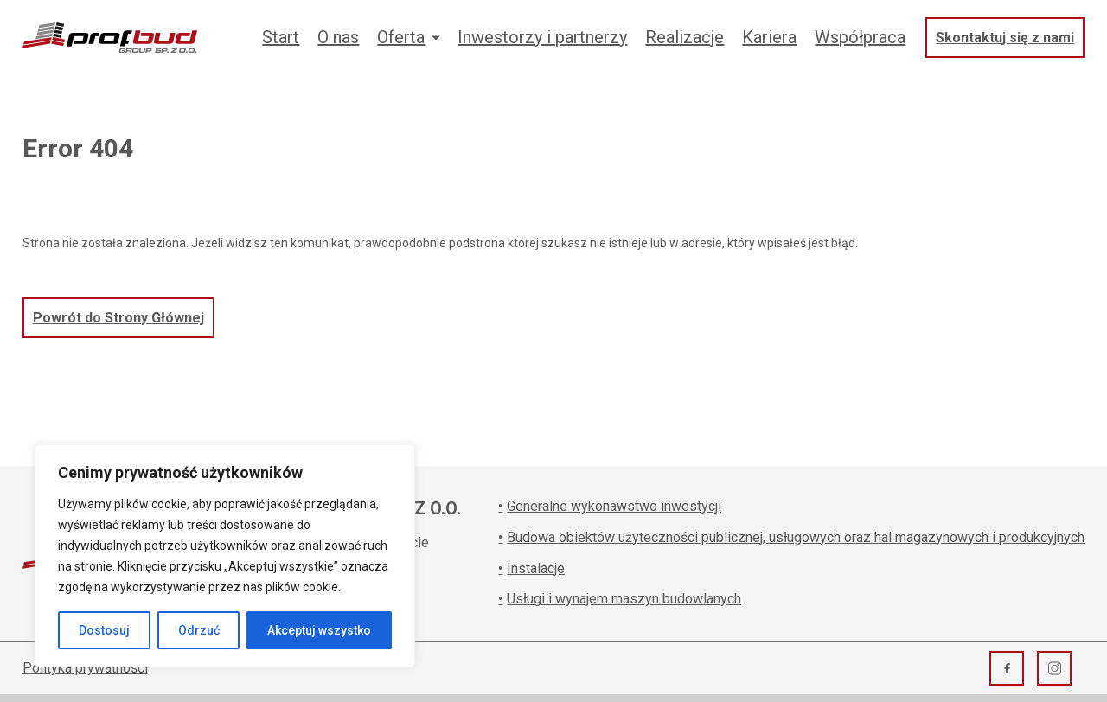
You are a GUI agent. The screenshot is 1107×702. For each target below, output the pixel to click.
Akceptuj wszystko (319, 630)
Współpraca (860, 37)
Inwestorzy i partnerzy (542, 37)
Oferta (401, 37)
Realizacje (684, 37)
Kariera (769, 37)
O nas (338, 37)
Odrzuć (199, 630)
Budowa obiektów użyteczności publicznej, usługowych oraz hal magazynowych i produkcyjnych (791, 537)
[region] (225, 555)
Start (280, 37)
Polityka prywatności (85, 668)
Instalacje (531, 568)
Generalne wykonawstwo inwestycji (609, 506)
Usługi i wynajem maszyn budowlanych (619, 598)
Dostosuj (104, 630)
